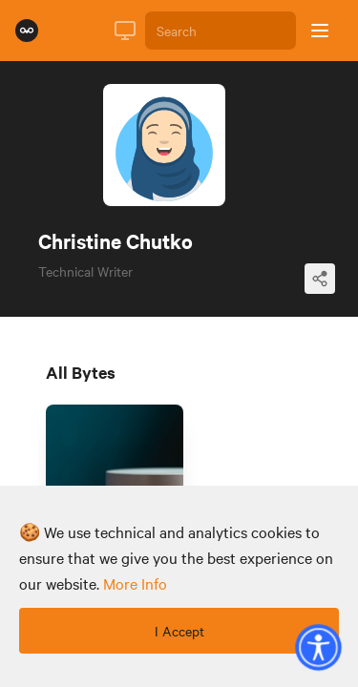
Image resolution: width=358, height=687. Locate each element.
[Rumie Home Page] (26, 30)
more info (135, 582)
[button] (318, 647)
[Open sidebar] (320, 30)
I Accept (179, 630)
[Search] (220, 30)
